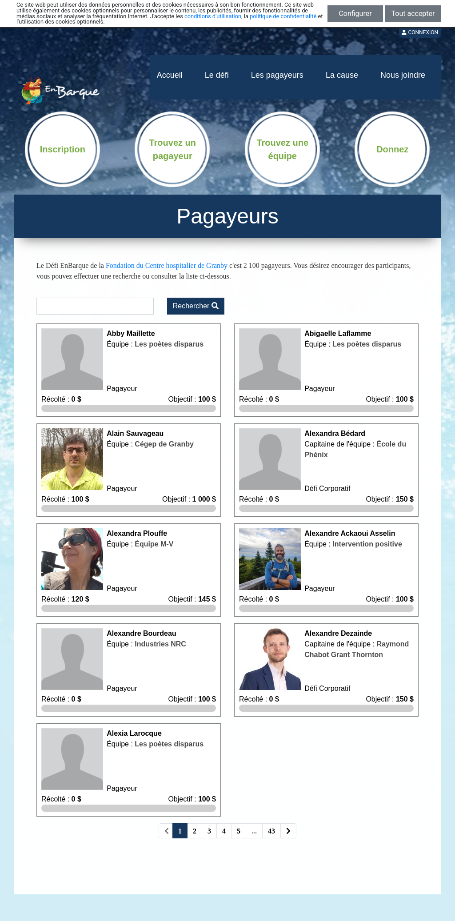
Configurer (355, 13)
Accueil (170, 75)
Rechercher (196, 306)
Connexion (420, 32)
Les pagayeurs (277, 75)
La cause (342, 75)
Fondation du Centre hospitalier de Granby (167, 265)
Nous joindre (402, 75)
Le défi (217, 75)
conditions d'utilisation (212, 16)
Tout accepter (413, 13)
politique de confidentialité (283, 16)
